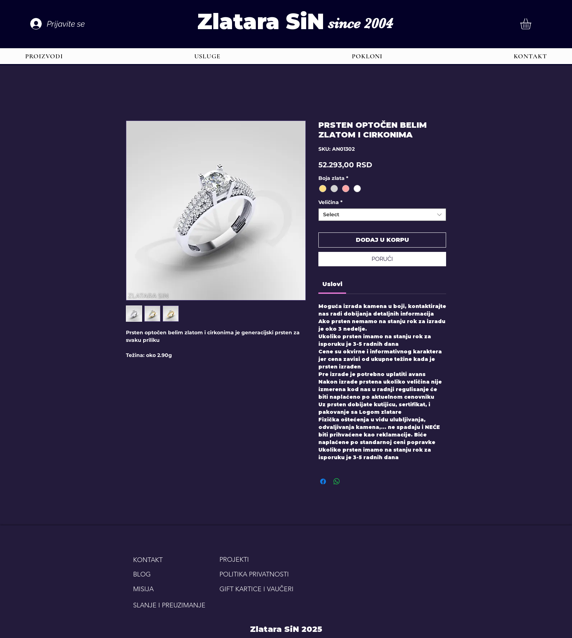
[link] (332, 284)
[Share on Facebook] (323, 481)
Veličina (330, 202)
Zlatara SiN (260, 21)
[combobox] (382, 214)
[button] (532, 23)
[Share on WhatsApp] (336, 481)
